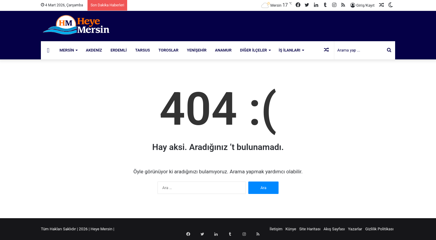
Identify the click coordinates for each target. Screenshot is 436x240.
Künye (291, 229)
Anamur (223, 50)
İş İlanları (290, 50)
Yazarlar (355, 229)
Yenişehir (196, 50)
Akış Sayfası (334, 229)
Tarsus (142, 50)
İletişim (276, 229)
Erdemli (119, 50)
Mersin (67, 50)
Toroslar (168, 50)
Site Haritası (309, 229)
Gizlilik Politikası (379, 229)
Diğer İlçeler (253, 50)
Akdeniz (94, 50)
